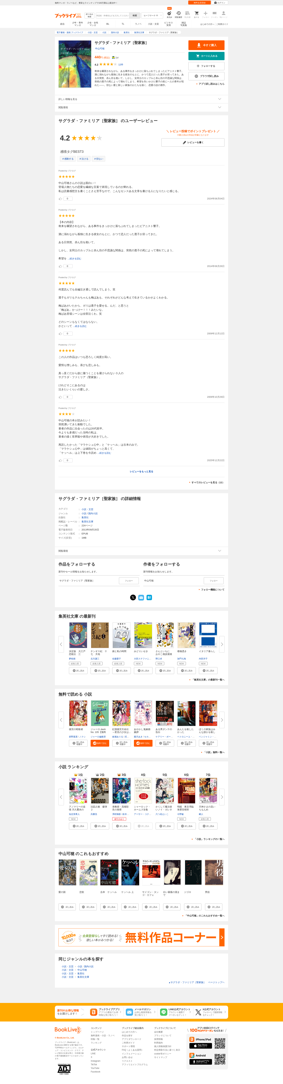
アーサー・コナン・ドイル (147, 814)
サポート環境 (128, 1046)
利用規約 (158, 1042)
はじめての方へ (207, 24)
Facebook (95, 1071)
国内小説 (93, 513)
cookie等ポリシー (162, 1053)
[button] (78, 670)
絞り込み (89, 15)
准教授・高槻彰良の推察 (120, 808)
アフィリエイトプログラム (135, 1064)
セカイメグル (150, 736)
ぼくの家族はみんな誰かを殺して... (207, 732)
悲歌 (81, 892)
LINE (93, 1053)
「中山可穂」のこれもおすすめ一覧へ (205, 915)
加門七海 (181, 658)
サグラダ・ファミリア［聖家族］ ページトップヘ (197, 982)
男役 (207, 892)
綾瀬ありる (117, 736)
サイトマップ (160, 1057)
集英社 (85, 517)
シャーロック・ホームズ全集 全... (142, 809)
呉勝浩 (94, 814)
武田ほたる (130, 736)
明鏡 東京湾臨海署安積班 (185, 808)
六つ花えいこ (162, 814)
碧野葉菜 (73, 736)
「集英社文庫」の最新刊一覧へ (208, 679)
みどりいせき (141, 651)
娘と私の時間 (119, 651)
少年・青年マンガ (77, 23)
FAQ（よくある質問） (132, 1050)
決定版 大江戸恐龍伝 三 (77, 652)
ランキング (96, 1042)
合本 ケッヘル (108, 892)
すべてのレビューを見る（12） (208, 482)
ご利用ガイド (222, 24)
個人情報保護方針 (162, 1046)
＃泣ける (83, 158)
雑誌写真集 (183, 23)
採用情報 (158, 1039)
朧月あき (138, 736)
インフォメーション (131, 1053)
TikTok (94, 1064)
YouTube (95, 1068)
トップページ (97, 1032)
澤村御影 (116, 814)
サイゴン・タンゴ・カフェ (150, 893)
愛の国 (62, 892)
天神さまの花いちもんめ (207, 808)
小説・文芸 (153, 24)
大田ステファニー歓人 (145, 658)
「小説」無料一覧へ (214, 752)
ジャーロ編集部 (98, 736)
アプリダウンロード (131, 1039)
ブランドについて (162, 1035)
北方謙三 (95, 658)
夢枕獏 (72, 658)
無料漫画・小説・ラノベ (103, 1035)
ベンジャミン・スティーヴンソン (215, 736)
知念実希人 (74, 814)
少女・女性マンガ (92, 23)
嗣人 (201, 814)
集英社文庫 (87, 521)
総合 (62, 24)
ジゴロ (187, 892)
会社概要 (158, 1032)
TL (123, 24)
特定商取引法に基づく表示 (167, 1050)
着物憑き (182, 651)
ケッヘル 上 (127, 892)
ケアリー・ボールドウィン (169, 736)
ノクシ (82, 736)
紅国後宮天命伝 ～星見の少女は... (121, 730)
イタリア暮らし (207, 651)
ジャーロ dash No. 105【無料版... (98, 732)
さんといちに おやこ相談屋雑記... (164, 654)
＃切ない (98, 158)
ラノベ (138, 24)
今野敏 (180, 814)
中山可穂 (100, 48)
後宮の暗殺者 (76, 729)
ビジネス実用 (168, 23)
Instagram (95, 1061)
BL (107, 24)
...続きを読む (74, 258)
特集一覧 (95, 1039)
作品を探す (127, 1035)
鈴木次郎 (127, 814)
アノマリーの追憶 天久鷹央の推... (77, 809)
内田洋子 (203, 658)
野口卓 (159, 658)
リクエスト (127, 1061)
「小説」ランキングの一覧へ (209, 839)
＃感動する (68, 158)
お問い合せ (127, 1057)
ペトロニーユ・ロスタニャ (190, 736)
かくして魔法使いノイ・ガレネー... (164, 809)
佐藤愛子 (116, 658)
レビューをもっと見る (141, 471)
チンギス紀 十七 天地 (99, 652)
